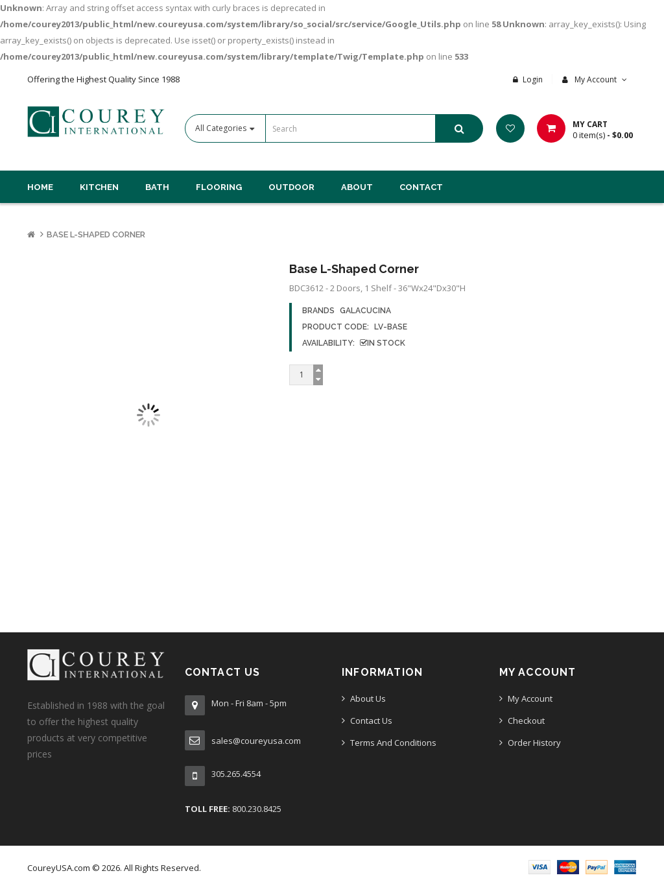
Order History (534, 742)
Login (533, 79)
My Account (530, 698)
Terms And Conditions (393, 742)
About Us (368, 698)
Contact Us (371, 720)
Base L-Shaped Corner (96, 234)
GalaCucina (365, 310)
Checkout (526, 720)
